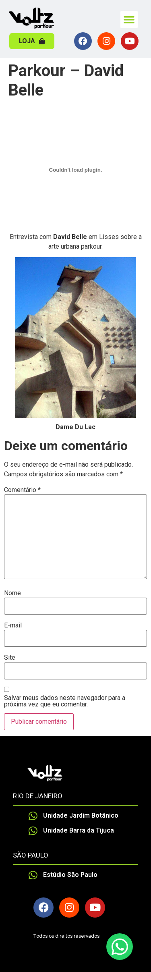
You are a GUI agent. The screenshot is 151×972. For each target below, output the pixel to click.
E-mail (13, 625)
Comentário (22, 490)
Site (9, 657)
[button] (129, 20)
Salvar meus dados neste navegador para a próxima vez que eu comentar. (64, 701)
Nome (12, 593)
